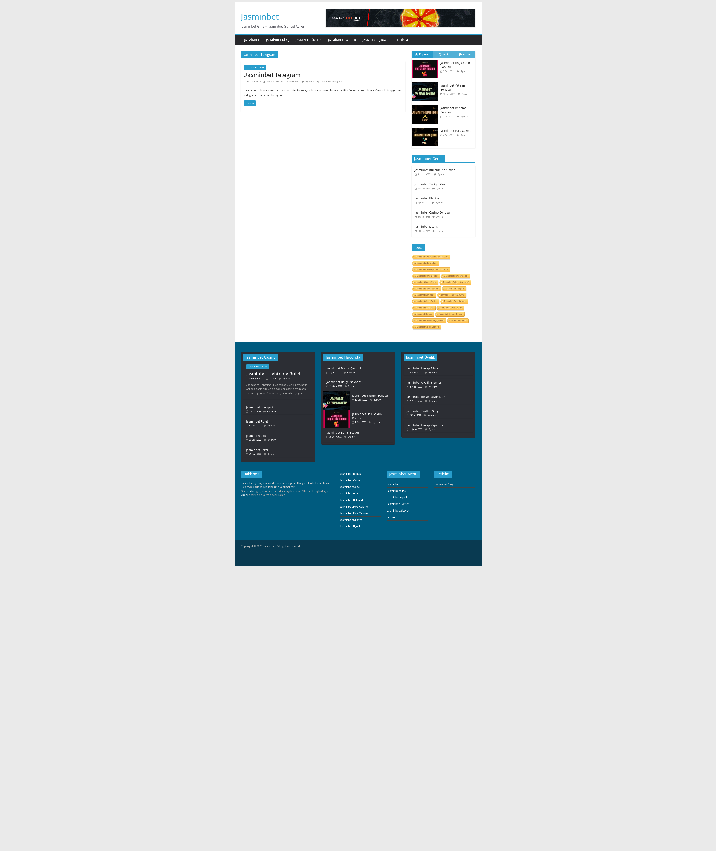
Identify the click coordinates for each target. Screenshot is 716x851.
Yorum (465, 54)
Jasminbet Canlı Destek (455, 301)
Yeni (443, 54)
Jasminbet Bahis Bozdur (426, 276)
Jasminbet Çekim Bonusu (427, 327)
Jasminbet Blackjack (428, 198)
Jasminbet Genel (255, 67)
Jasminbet (260, 16)
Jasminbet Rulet (257, 421)
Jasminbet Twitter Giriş (422, 411)
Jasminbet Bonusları (424, 295)
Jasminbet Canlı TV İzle (451, 308)
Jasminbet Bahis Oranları (455, 276)
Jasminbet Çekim (458, 320)
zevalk (270, 81)
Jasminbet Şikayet (376, 40)
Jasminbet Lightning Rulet (273, 374)
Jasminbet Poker (257, 450)
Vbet (253, 491)
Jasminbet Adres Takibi (425, 263)
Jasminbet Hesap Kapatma (425, 425)
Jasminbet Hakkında (352, 500)
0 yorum (308, 81)
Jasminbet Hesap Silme (422, 368)
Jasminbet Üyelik (308, 40)
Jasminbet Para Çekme (455, 131)
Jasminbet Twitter (342, 40)
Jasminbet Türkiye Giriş (431, 184)
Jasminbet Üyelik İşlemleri (424, 383)
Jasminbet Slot (256, 436)
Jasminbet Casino (423, 314)
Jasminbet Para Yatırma (354, 513)
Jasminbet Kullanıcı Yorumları (435, 170)
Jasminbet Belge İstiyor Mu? (456, 282)
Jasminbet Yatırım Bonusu (370, 395)
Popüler (422, 54)
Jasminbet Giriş (277, 40)
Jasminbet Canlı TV (424, 308)
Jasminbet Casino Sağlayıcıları (429, 320)
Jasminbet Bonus (350, 474)
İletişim (402, 40)
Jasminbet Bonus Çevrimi (452, 295)
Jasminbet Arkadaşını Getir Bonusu (431, 269)
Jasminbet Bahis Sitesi (425, 282)
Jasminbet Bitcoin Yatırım (427, 289)
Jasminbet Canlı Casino (426, 301)
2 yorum (463, 93)
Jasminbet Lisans (426, 227)
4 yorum (462, 71)
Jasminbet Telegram (272, 75)
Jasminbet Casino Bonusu (432, 212)
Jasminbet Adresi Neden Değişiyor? (431, 257)
